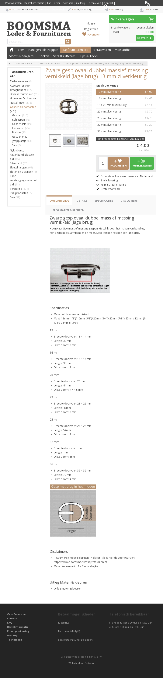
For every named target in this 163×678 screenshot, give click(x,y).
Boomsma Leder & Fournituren (11, 50)
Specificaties (104, 200)
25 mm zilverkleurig (126, 118)
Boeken (43, 56)
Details (82, 200)
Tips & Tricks (89, 56)
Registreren (91, 29)
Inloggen (91, 23)
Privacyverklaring (18, 631)
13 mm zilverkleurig (126, 92)
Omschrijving (59, 200)
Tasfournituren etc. (75, 50)
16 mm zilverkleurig (126, 98)
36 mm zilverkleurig (126, 131)
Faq (49, 3)
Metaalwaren (102, 50)
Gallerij (80, 3)
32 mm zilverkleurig (126, 125)
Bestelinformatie (34, 3)
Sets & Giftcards (64, 56)
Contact (108, 3)
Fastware (89, 663)
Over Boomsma (63, 3)
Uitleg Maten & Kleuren (67, 210)
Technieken (94, 3)
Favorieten (93, 34)
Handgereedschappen (43, 50)
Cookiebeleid (60, 9)
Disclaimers (129, 200)
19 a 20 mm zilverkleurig (126, 105)
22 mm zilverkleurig (126, 112)
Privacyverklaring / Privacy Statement (27, 9)
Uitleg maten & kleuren (67, 588)
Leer (21, 50)
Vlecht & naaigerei (21, 56)
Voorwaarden (13, 3)
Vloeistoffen (123, 50)
